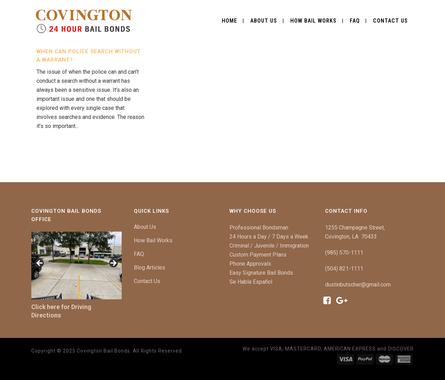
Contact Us (147, 281)
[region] (76, 265)
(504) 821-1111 (344, 268)
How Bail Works (153, 240)
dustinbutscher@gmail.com (358, 284)
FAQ (139, 254)
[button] (40, 263)
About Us (145, 227)
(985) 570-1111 (344, 252)
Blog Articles (149, 267)
